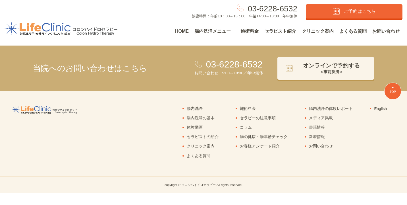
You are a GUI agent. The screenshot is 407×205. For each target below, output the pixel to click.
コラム (246, 127)
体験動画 (195, 127)
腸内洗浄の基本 (201, 118)
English (380, 108)
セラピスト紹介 (280, 31)
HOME (182, 31)
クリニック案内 (318, 31)
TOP (393, 91)
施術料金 (249, 31)
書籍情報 (317, 127)
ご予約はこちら (354, 11)
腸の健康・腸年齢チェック (264, 137)
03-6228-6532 (272, 8)
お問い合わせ (386, 31)
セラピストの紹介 (203, 137)
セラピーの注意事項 (258, 118)
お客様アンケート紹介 (260, 146)
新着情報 (317, 137)
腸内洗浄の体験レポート (331, 108)
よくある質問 (353, 31)
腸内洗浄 (195, 108)
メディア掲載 (321, 118)
